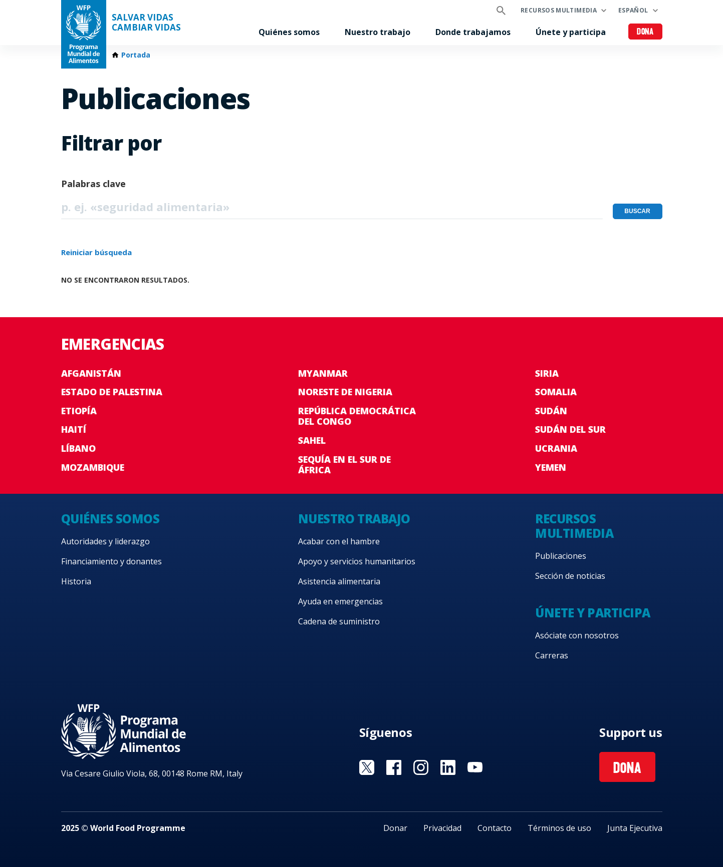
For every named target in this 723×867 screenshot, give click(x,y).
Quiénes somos (289, 32)
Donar (395, 827)
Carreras (551, 655)
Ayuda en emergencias (340, 601)
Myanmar (323, 373)
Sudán (551, 411)
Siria (547, 373)
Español (633, 10)
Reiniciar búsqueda (96, 252)
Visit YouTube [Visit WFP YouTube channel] (475, 767)
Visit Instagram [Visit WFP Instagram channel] (420, 767)
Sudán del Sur (570, 429)
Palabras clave (93, 184)
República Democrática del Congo (357, 416)
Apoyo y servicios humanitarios (356, 561)
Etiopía (79, 411)
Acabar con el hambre (339, 541)
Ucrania (556, 448)
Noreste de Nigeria (345, 392)
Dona (645, 32)
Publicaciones (560, 555)
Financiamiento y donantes (111, 561)
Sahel (312, 440)
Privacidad (442, 827)
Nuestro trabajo (377, 32)
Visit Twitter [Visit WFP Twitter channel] (366, 767)
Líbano (78, 448)
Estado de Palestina (111, 392)
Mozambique (92, 467)
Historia (76, 581)
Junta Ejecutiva (634, 827)
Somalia (556, 392)
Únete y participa (571, 32)
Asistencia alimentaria (339, 581)
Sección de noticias (570, 575)
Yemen (550, 467)
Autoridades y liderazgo (105, 541)
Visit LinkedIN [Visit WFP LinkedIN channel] (447, 767)
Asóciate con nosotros (577, 635)
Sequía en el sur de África (344, 464)
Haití (73, 429)
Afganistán (91, 373)
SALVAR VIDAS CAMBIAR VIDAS (146, 23)
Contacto (494, 827)
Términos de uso (559, 827)
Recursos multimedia (559, 10)
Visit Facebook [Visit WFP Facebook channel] (393, 767)
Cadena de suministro (339, 621)
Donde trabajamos (473, 32)
